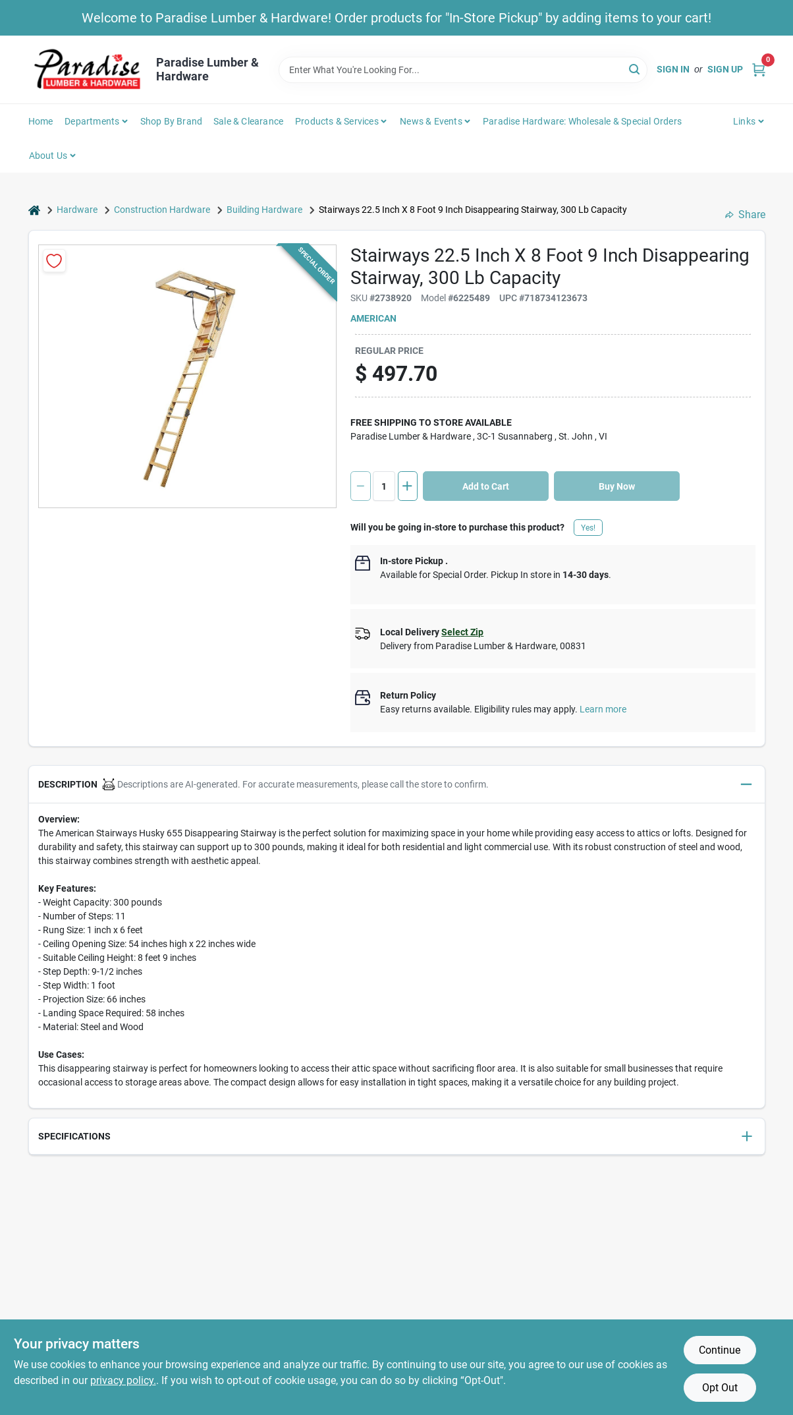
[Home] (34, 210)
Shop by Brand (171, 121)
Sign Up (725, 69)
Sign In (673, 69)
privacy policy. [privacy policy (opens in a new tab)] (123, 1380)
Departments (92, 121)
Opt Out (720, 1387)
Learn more (603, 709)
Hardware (77, 209)
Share (745, 214)
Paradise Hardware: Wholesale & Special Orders (582, 121)
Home (40, 121)
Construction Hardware (162, 209)
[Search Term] (463, 70)
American (373, 318)
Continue (719, 1350)
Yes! (588, 528)
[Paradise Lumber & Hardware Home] (87, 69)
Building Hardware (264, 209)
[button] (397, 784)
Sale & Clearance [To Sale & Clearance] (248, 121)
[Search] (635, 69)
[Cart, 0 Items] (758, 69)
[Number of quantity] (384, 486)
